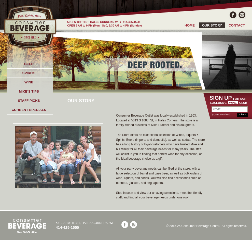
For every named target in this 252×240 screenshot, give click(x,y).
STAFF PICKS (29, 101)
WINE (28, 82)
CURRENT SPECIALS (29, 110)
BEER (29, 64)
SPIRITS (29, 73)
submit (242, 114)
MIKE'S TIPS (29, 91)
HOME (190, 25)
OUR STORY (212, 25)
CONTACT (237, 25)
